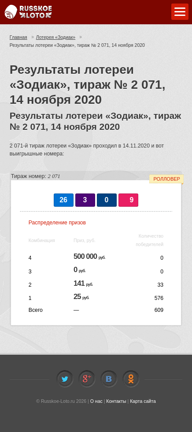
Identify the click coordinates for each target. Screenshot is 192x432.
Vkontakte (109, 379)
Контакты (116, 401)
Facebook (87, 379)
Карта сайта (143, 401)
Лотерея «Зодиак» (55, 37)
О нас (96, 401)
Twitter (65, 379)
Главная (18, 37)
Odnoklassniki (131, 379)
